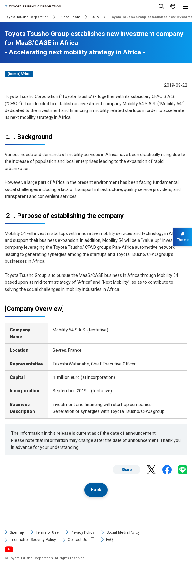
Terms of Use (47, 532)
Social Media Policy (123, 532)
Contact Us (77, 539)
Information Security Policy (33, 539)
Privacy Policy (82, 532)
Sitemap (17, 532)
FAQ (109, 539)
